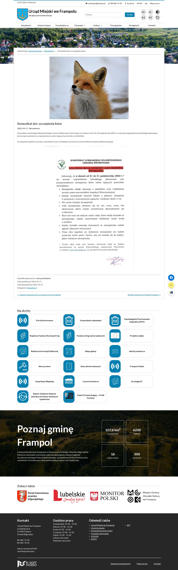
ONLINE (95, 536)
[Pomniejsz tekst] (150, 12)
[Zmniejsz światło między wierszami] (150, 17)
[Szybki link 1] (171, 277)
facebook (130, 3)
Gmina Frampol (44, 26)
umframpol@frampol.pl (96, 3)
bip (146, 3)
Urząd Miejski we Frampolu (102, 525)
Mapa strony (155, 3)
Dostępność (134, 25)
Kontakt (151, 25)
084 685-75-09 (116, 3)
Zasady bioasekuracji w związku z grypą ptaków (40, 295)
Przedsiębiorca (62, 26)
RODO (94, 539)
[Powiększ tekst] (143, 12)
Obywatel (80, 25)
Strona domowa (35, 51)
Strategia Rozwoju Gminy (101, 531)
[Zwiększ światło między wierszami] (143, 17)
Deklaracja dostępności (121, 563)
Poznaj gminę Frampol (116, 26)
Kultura (97, 25)
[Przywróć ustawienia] (157, 17)
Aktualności (26, 25)
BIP (128, 525)
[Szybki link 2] (171, 285)
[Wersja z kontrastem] (157, 12)
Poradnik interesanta (100, 533)
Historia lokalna (98, 528)
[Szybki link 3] (171, 292)
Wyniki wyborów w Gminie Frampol (143, 295)
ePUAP (139, 3)
